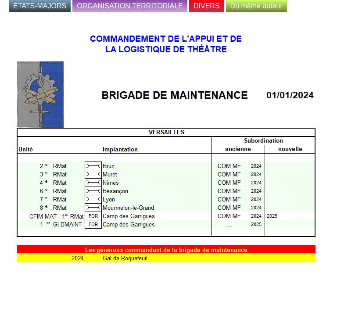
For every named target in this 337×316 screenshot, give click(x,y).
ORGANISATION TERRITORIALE (130, 6)
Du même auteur (256, 6)
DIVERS (207, 6)
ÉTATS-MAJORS (39, 6)
